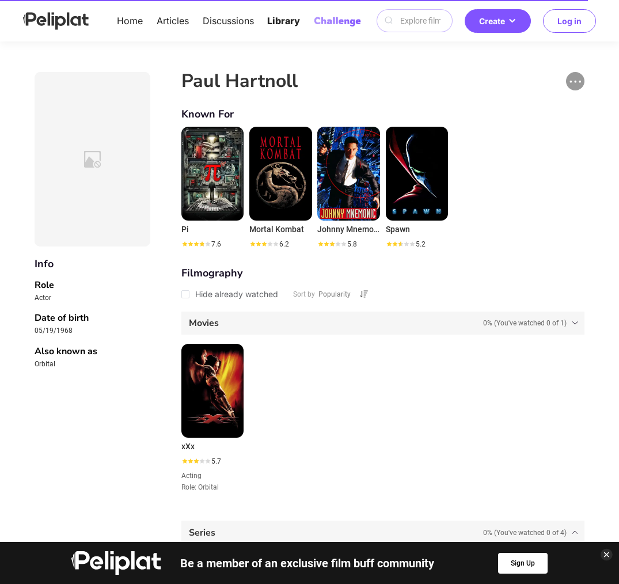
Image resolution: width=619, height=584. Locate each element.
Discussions (228, 20)
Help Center (146, 508)
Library (283, 20)
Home (130, 20)
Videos (345, 489)
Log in (569, 21)
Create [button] (498, 21)
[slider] (195, 244)
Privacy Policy (221, 508)
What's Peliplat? (464, 508)
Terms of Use (300, 508)
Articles (173, 20)
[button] (575, 81)
